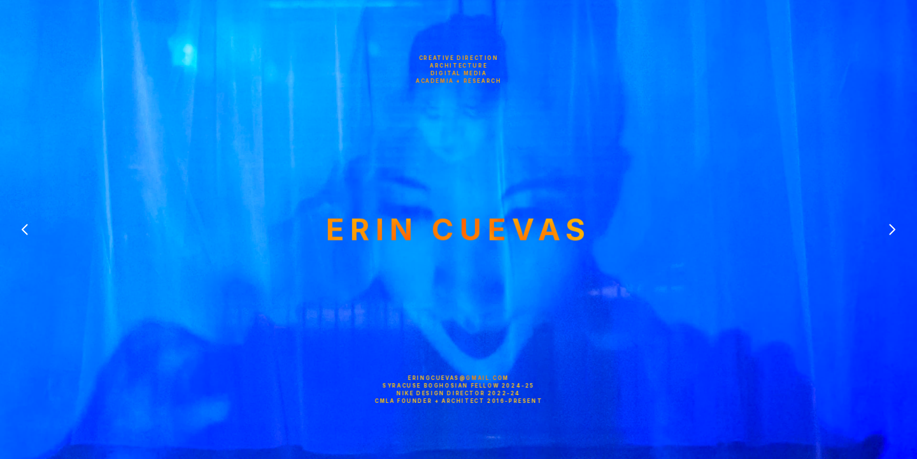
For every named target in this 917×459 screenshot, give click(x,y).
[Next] (891, 229)
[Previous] (25, 229)
